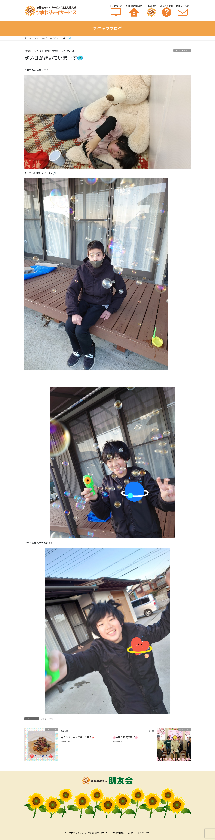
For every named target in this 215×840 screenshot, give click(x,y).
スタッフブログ (182, 50)
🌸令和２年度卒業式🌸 (125, 737)
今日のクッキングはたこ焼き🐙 (78, 737)
